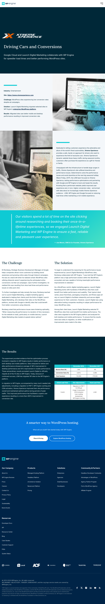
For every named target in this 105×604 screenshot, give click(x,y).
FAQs (3, 549)
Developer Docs (7, 523)
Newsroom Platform (34, 486)
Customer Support (7, 545)
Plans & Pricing (37, 437)
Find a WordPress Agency (89, 486)
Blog (3, 536)
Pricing (30, 490)
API (3, 527)
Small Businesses (62, 482)
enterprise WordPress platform (24, 109)
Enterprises (60, 473)
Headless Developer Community (91, 473)
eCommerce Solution (34, 482)
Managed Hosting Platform (36, 473)
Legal (3, 499)
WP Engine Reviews (8, 477)
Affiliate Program (86, 490)
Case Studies (6, 540)
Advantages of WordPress (89, 477)
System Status (6, 553)
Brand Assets (6, 508)
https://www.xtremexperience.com (20, 95)
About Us (5, 473)
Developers (61, 486)
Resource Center (7, 532)
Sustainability (6, 503)
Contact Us (5, 490)
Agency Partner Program (88, 482)
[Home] (9, 3)
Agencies (60, 477)
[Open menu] (101, 4)
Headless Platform (33, 477)
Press (3, 482)
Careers (4, 486)
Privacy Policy (6, 495)
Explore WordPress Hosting (62, 437)
